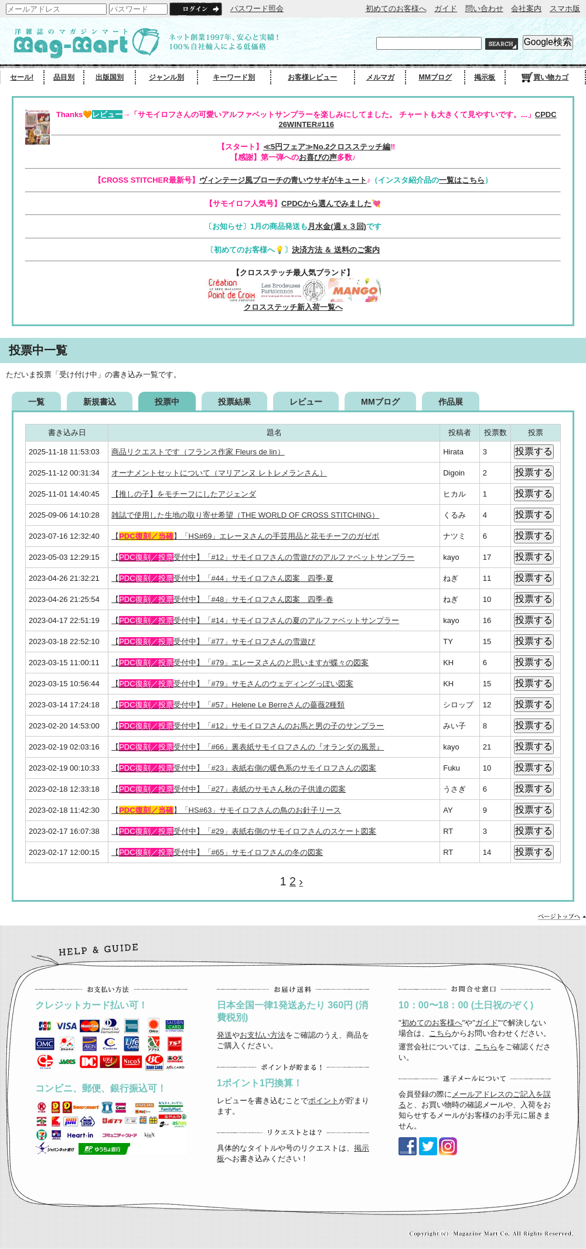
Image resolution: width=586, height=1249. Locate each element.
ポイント (323, 1100)
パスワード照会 (257, 8)
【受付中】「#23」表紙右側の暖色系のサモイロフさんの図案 (243, 768)
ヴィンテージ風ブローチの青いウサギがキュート (283, 180)
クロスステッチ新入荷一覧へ (293, 307)
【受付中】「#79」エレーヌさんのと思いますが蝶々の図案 (240, 662)
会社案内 (526, 8)
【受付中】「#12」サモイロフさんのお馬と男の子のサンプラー (247, 725)
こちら (440, 1033)
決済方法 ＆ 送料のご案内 (336, 249)
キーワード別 (234, 77)
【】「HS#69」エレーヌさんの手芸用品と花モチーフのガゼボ (245, 536)
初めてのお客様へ (396, 8)
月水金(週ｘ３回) (337, 226)
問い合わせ (484, 8)
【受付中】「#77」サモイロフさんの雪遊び (213, 641)
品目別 (63, 77)
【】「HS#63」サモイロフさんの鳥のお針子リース (226, 810)
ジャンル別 (166, 77)
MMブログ (435, 77)
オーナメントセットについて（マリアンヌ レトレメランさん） (219, 472)
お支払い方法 (262, 1035)
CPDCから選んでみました (326, 203)
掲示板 (484, 77)
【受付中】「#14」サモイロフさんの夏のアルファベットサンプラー (255, 620)
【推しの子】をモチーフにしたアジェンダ (183, 494)
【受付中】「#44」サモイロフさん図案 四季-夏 (222, 578)
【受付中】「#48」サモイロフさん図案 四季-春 (222, 599)
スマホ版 (565, 8)
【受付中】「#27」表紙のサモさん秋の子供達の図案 (228, 789)
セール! (21, 77)
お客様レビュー (312, 77)
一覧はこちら (462, 180)
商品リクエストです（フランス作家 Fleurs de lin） (197, 451)
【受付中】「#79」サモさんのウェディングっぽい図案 (232, 683)
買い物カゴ (545, 77)
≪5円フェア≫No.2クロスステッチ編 (326, 146)
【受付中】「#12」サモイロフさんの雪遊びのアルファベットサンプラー (262, 557)
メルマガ (380, 77)
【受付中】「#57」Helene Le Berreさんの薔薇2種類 (228, 704)
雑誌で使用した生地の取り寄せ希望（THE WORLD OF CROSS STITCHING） (245, 515)
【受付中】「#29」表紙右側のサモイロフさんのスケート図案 (243, 831)
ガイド (445, 8)
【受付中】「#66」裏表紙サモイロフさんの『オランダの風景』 (247, 746)
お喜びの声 (318, 157)
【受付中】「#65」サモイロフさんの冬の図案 (217, 852)
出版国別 (110, 77)
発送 (224, 1035)
